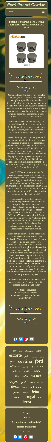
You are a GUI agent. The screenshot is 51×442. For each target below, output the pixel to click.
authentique (36, 387)
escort (36, 375)
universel (17, 371)
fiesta (20, 351)
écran (24, 387)
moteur (40, 382)
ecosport (25, 367)
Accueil (26, 413)
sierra (26, 402)
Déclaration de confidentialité (26, 422)
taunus (32, 383)
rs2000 (14, 351)
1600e (37, 371)
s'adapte (42, 357)
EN (24, 431)
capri (14, 381)
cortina (25, 361)
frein (26, 356)
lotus (36, 391)
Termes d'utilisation (26, 426)
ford (39, 361)
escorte (15, 355)
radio (24, 376)
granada (34, 357)
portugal (28, 396)
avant (27, 370)
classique (29, 351)
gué (12, 362)
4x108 (15, 376)
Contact (26, 417)
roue (39, 398)
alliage (14, 366)
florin (15, 386)
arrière (39, 366)
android (26, 392)
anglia (38, 351)
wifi (31, 367)
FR (28, 431)
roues (15, 397)
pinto (24, 382)
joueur (16, 392)
